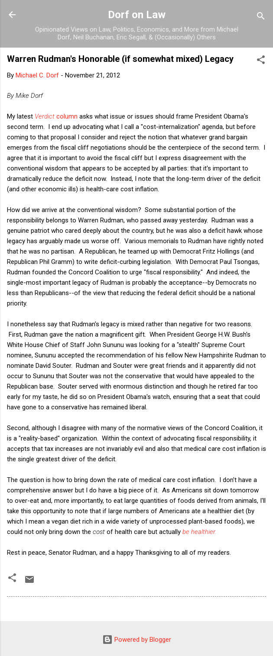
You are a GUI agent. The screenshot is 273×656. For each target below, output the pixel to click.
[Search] (261, 17)
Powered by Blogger (136, 639)
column (56, 116)
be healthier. (199, 532)
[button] (261, 61)
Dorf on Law (137, 15)
